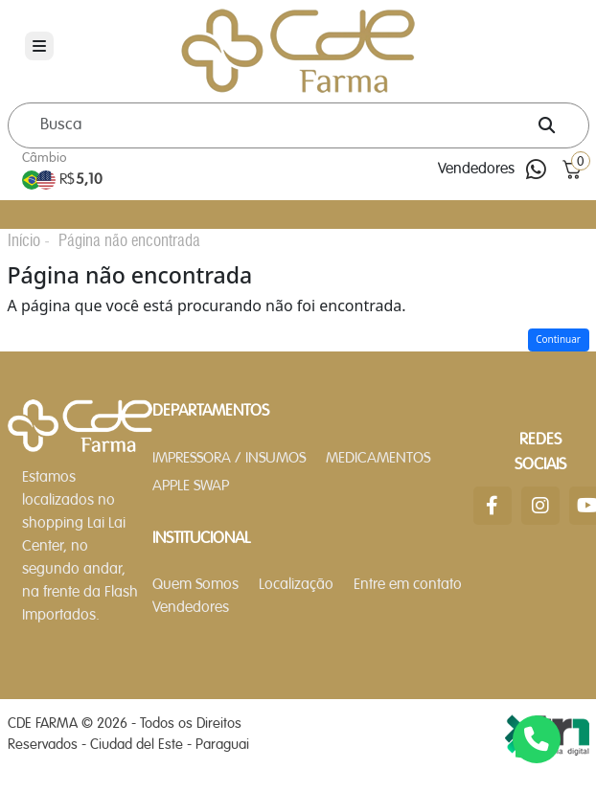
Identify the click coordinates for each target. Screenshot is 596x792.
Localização (296, 585)
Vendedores (476, 169)
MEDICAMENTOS (378, 458)
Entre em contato (408, 585)
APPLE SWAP (190, 486)
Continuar (558, 339)
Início (24, 240)
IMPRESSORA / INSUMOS (229, 458)
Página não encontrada (129, 240)
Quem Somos (195, 585)
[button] (572, 170)
